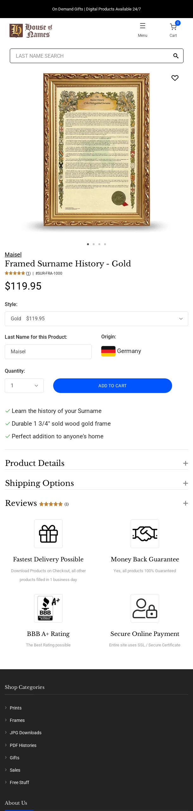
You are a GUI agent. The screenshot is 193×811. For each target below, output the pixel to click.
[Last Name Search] (97, 56)
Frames (17, 720)
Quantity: (15, 371)
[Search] (175, 56)
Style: (12, 304)
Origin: (108, 337)
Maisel (13, 254)
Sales (15, 770)
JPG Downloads (25, 732)
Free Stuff (19, 782)
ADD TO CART (112, 385)
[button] (96, 459)
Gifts (14, 757)
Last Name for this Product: (36, 337)
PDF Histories (23, 745)
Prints (16, 707)
